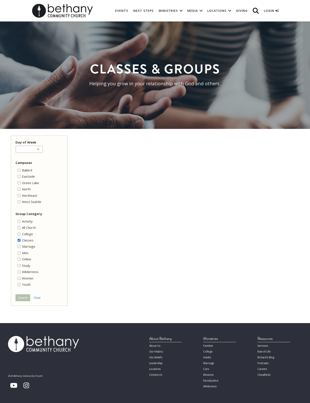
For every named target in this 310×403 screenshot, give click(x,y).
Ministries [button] (168, 11)
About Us (154, 346)
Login (271, 11)
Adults (207, 357)
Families (208, 346)
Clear (37, 298)
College (207, 351)
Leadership (156, 363)
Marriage (208, 363)
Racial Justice (210, 380)
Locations (155, 369)
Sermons (262, 346)
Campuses (24, 162)
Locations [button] (216, 11)
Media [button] (192, 11)
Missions (208, 375)
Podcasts (262, 363)
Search (23, 298)
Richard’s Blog (265, 357)
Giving (242, 11)
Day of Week (26, 142)
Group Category (29, 214)
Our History (156, 351)
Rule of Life (263, 351)
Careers (262, 369)
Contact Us (155, 375)
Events (121, 11)
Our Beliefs (156, 357)
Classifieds (263, 375)
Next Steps (143, 11)
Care (206, 369)
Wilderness (210, 386)
